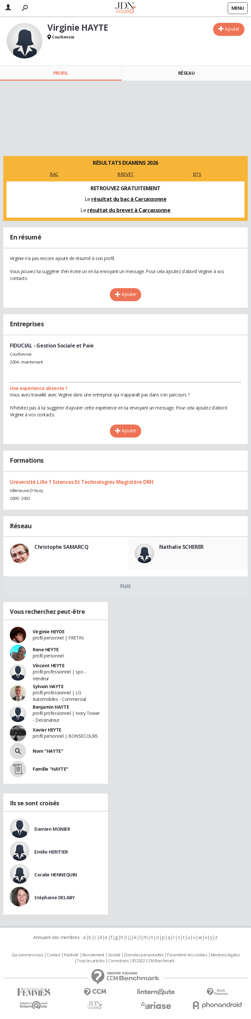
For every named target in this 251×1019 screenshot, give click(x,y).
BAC (54, 174)
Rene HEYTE (46, 649)
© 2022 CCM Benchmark (153, 961)
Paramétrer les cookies (187, 955)
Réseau (186, 73)
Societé (114, 955)
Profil (60, 73)
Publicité (71, 955)
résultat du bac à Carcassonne (128, 199)
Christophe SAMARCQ (61, 546)
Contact (53, 955)
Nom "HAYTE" (48, 751)
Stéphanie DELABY (54, 897)
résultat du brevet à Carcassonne (129, 210)
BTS (197, 174)
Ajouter (232, 29)
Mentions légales (225, 955)
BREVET (125, 174)
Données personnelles (143, 955)
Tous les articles (90, 961)
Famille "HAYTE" (50, 769)
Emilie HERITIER (51, 852)
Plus (125, 586)
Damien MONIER (52, 829)
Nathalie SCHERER (181, 546)
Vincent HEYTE (49, 665)
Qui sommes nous (27, 955)
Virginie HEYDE (48, 631)
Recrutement (93, 955)
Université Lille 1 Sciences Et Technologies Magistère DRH (82, 482)
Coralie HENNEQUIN (55, 875)
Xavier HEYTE (47, 730)
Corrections (118, 961)
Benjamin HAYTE (51, 707)
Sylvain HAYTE (48, 686)
